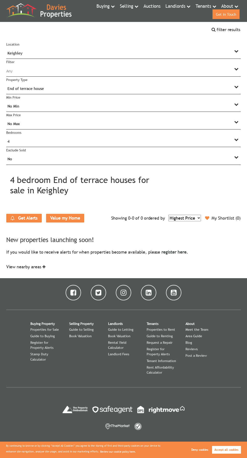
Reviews (191, 349)
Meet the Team (196, 329)
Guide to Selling (81, 329)
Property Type (16, 80)
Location (13, 44)
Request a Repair (159, 342)
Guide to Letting (120, 329)
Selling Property (81, 324)
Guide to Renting (160, 336)
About (197, 10)
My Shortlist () (223, 218)
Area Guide (193, 336)
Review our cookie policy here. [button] (118, 452)
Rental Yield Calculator (117, 345)
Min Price (13, 97)
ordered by (154, 218)
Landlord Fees (118, 354)
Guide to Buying (42, 336)
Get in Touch (225, 10)
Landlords (150, 10)
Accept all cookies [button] (226, 450)
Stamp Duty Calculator (39, 356)
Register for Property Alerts (42, 345)
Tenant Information (161, 361)
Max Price (13, 115)
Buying (84, 10)
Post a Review (196, 355)
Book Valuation (80, 336)
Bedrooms (13, 132)
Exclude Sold (16, 150)
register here (173, 252)
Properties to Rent (161, 329)
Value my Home (65, 218)
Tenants (175, 10)
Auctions (129, 10)
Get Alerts (23, 218)
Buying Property (42, 324)
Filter (10, 62)
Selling (106, 10)
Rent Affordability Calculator (160, 370)
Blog (188, 342)
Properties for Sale (44, 329)
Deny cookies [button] (199, 450)
